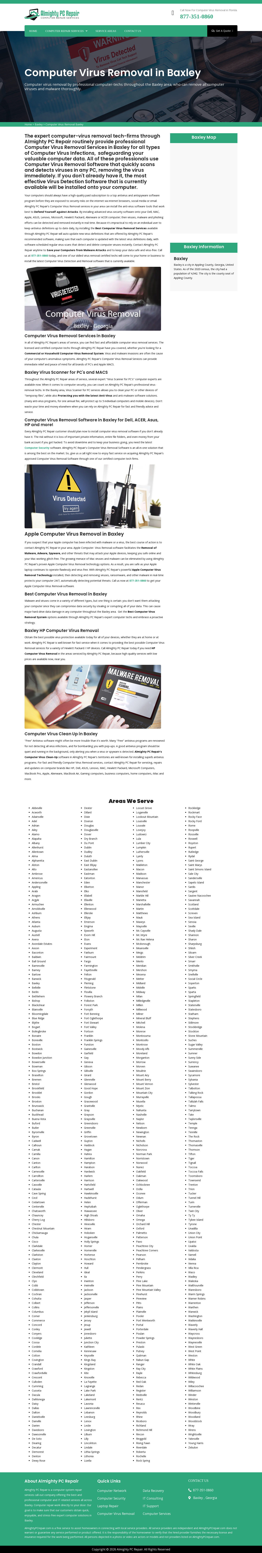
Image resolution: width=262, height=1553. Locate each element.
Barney (36, 970)
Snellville (193, 974)
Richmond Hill (144, 1430)
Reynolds (141, 1412)
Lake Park (90, 1390)
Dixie (87, 816)
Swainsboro (195, 1071)
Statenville (194, 1005)
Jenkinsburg (91, 1316)
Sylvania (193, 1079)
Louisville (141, 821)
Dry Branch (90, 838)
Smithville (193, 965)
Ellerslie (88, 913)
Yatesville (193, 1438)
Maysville (141, 926)
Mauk (139, 917)
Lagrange (89, 1386)
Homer (88, 1246)
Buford (36, 1123)
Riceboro (141, 1421)
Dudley (88, 852)
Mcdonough (143, 943)
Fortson (88, 1031)
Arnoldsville (38, 908)
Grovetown (90, 1136)
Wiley (191, 1381)
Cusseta (36, 1390)
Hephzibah (90, 1206)
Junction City (91, 1342)
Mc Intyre (141, 935)
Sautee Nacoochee (199, 895)
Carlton (36, 1167)
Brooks (36, 1097)
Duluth (88, 856)
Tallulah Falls (195, 1101)
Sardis (191, 887)
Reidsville (141, 1395)
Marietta (141, 900)
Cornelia (36, 1351)
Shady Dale (195, 930)
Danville (36, 1421)
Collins (35, 1307)
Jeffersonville (91, 1307)
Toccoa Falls (195, 1171)
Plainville (141, 1311)
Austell (36, 935)
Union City (194, 1233)
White (191, 1360)
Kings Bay (90, 1360)
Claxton (36, 1259)
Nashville (141, 1114)
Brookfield (38, 1088)
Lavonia (88, 1403)
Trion (191, 1189)
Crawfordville (39, 1373)
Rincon (140, 1434)
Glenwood (90, 1084)
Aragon (36, 895)
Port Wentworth (145, 1320)
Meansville (142, 948)
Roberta (141, 1452)
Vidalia (192, 1259)
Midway (140, 992)
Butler (35, 1127)
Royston (193, 843)
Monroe (141, 1031)
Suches (192, 1040)
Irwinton (89, 1281)
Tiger (191, 1158)
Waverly (193, 1325)
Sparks (192, 987)
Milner (139, 1014)
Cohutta (36, 1298)
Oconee (140, 1193)
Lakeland (89, 1395)
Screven (193, 913)
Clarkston (37, 1254)
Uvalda (192, 1246)
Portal (139, 1325)
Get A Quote (222, 30)
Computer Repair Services (64, 31)
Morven (140, 1066)
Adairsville (37, 816)
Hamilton (89, 1158)
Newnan (141, 1136)
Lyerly (139, 856)
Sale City (193, 873)
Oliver (139, 1211)
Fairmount (90, 957)
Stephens (193, 1018)
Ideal (87, 1272)
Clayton (36, 1263)
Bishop (36, 1000)
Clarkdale (37, 1246)
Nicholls (140, 1141)
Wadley (192, 1276)
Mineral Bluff (143, 1018)
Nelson (140, 1123)
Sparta (192, 992)
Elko (86, 891)
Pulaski (140, 1346)
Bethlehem (38, 996)
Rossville (193, 834)
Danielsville (38, 1417)
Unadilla (193, 1228)
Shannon (193, 935)
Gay (86, 1057)
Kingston (89, 1368)
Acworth (37, 812)
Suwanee (193, 1066)
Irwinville (89, 1285)
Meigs (139, 952)
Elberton (89, 887)
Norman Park (144, 1154)
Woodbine (194, 1408)
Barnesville (38, 965)
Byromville (38, 1132)
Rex (138, 1408)
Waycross (194, 1333)
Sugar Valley (195, 1044)
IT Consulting (153, 1498)
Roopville (193, 830)
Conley (36, 1329)
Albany (36, 843)
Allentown (37, 852)
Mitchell (140, 1022)
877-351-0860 (196, 16)
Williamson (194, 1390)
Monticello (142, 1040)
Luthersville (142, 852)
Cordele (36, 1346)
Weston (192, 1355)
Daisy (35, 1403)
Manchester (143, 882)
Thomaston (195, 1141)
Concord (37, 1325)
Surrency (193, 1062)
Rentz (139, 1399)
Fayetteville (90, 970)
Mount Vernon (144, 1084)
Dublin (88, 847)
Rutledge (193, 852)
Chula (35, 1237)
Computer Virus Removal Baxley (64, 124)
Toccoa (192, 1167)
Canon (35, 1158)
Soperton (193, 983)
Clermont (37, 1268)
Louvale (140, 825)
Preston (140, 1342)
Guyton (88, 1141)
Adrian (35, 825)
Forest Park (91, 1005)
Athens (36, 917)
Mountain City (144, 1092)
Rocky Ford (195, 821)
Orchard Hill (143, 1224)
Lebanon (89, 1412)
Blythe (35, 1022)
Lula (138, 838)
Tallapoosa (194, 1097)
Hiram (87, 1228)
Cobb (35, 1285)
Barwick (36, 979)
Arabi (35, 891)
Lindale (88, 1447)
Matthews (142, 913)
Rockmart (194, 812)
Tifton (191, 1154)
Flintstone (90, 987)
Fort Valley (90, 1027)
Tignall (192, 1162)
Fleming (88, 983)
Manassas (142, 878)
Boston (36, 1044)
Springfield (194, 996)
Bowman (37, 1066)
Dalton (36, 1412)
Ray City (141, 1368)
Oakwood (142, 1180)
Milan (139, 996)
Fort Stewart (91, 1022)
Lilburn (88, 1434)
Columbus (38, 1311)
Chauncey (37, 1215)
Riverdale (141, 1447)
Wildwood (194, 1377)
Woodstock (195, 1421)
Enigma (88, 926)
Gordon (88, 1092)
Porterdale (142, 1329)
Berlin (35, 992)
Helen (87, 1202)
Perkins (140, 1272)
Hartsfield (89, 1184)
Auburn (36, 926)
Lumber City (143, 843)
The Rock (193, 1136)
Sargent (192, 891)
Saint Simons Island (199, 869)
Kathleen (89, 1346)
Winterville (194, 1403)
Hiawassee (90, 1211)
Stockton (193, 1031)
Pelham (140, 1259)
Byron (35, 1136)
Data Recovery (153, 1490)
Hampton (89, 1162)
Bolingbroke (39, 1031)
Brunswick (38, 1106)
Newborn (141, 1127)
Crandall (36, 1364)
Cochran (37, 1294)
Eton (87, 939)
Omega (140, 1219)
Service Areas (106, 31)
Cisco (35, 1241)
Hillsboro (89, 1219)
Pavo (139, 1241)
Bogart (36, 1027)
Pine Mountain (144, 1285)
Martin (140, 908)
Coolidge (37, 1338)
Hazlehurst (90, 1198)
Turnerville (194, 1206)
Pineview (141, 1298)
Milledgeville (143, 1000)
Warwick (193, 1311)
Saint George (196, 860)
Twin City (193, 1211)
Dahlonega (38, 1399)
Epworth (89, 930)
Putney (140, 1351)
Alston (35, 865)
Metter (140, 979)
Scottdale (193, 908)
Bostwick (37, 1049)
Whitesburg (195, 1373)
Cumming (37, 1386)
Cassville (37, 1184)
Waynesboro (195, 1338)
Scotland (193, 904)
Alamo (35, 834)
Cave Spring (39, 1193)
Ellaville (88, 900)
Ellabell (88, 895)
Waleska (193, 1281)
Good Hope (91, 1088)
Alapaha (36, 838)
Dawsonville (39, 1434)
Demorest (38, 1452)
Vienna (192, 1263)
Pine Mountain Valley (148, 1289)
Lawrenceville (92, 1408)
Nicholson (142, 1145)
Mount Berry (143, 1079)
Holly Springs (91, 1241)
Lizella (87, 1460)
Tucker (192, 1193)
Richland (141, 1425)
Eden (87, 882)
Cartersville (38, 1180)
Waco (191, 1272)
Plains (139, 1307)
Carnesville (38, 1171)
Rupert (192, 847)
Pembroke (142, 1263)
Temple (192, 1123)
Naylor (140, 1119)
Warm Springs (196, 1294)
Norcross (141, 1149)
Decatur (36, 1447)
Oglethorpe (142, 1206)
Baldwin (36, 957)
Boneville (37, 1040)
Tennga (192, 1127)
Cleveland (37, 1272)
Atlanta (36, 922)
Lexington (90, 1430)
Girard (87, 1075)
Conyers (36, 1333)
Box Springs (39, 1071)
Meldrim (141, 957)
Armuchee (38, 904)
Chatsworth (38, 1211)
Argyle (35, 900)
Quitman (141, 1355)
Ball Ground (39, 961)
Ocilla (139, 1189)
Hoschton (90, 1259)
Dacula (36, 1395)
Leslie (87, 1425)
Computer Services (157, 1513)
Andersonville (39, 882)
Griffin (87, 1132)
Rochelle (141, 1456)
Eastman (89, 873)
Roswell (192, 838)
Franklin (88, 1035)
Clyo (34, 1281)
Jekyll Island (91, 1311)
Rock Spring (143, 1460)
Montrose (142, 1044)
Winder (192, 1395)
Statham (193, 1014)
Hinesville (89, 1224)
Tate (191, 1114)
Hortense (89, 1254)
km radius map (204, 188)
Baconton (37, 952)
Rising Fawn (143, 1443)
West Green (195, 1346)
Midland (140, 983)
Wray (191, 1425)
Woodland (194, 1417)
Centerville (38, 1206)
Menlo (140, 961)
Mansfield (142, 891)
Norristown (142, 1158)
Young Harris (195, 1443)
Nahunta (141, 1110)
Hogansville (91, 1237)
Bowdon (37, 1053)
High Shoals (91, 1215)
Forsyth (88, 1009)
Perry (139, 1276)
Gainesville (90, 1049)
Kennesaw (90, 1351)
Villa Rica (193, 1268)
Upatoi (192, 1241)
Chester (36, 1224)
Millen (139, 1005)
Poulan (140, 1333)
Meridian (141, 965)
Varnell (192, 1254)
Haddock (89, 1145)
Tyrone (192, 1224)
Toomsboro (195, 1176)
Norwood (141, 1162)
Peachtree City (144, 1246)
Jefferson (89, 1303)
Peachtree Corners (147, 1250)
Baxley (39, 124)
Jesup (87, 1325)
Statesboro (194, 1009)
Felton (88, 974)
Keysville (89, 1355)
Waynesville (195, 1342)
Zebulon (193, 1447)
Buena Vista (39, 1119)
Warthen (193, 1307)
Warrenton (194, 1303)
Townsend (194, 1180)
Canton (36, 1162)
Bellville (36, 987)
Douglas (89, 825)
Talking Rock (195, 1092)
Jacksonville (91, 1294)
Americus (37, 878)
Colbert (36, 1303)
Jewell (87, 1329)
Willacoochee (196, 1386)
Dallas (35, 1408)
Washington (195, 1316)
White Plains (195, 1368)
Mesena (141, 974)
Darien (36, 1425)
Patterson (142, 1237)
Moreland (141, 1053)
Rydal (191, 856)
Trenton (193, 1184)
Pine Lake (142, 1281)
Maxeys (140, 922)
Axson (35, 948)
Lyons (139, 860)
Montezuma (143, 1035)
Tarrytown (194, 1110)
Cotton (36, 1355)
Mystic (140, 1106)
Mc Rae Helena (145, 939)
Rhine (139, 1417)
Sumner (192, 1053)
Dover (87, 834)
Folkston (89, 1000)
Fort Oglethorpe (93, 1018)
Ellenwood (90, 908)
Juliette (88, 1338)
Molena (140, 1027)
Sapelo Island (196, 882)
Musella (140, 1101)
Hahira (88, 1154)
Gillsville (88, 1071)
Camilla (36, 1154)
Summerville (195, 1049)
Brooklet (37, 1092)
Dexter (88, 808)
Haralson (89, 1167)
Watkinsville (195, 1320)
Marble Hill (142, 895)
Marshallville (143, 904)
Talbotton (194, 1088)
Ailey (34, 830)
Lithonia (89, 1456)
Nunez (140, 1167)
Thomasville (195, 1145)
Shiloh (191, 948)
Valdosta (193, 1250)
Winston (193, 1399)
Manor (140, 887)
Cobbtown (38, 1289)
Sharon (192, 939)
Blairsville (37, 1009)
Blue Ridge (38, 1018)
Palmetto (141, 1233)
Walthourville (195, 1285)
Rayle (139, 1373)
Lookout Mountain (147, 816)
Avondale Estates (42, 943)
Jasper (87, 1298)
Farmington (91, 965)
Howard (88, 1263)
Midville (140, 987)
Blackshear (38, 1005)
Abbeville (37, 808)
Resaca (140, 1403)
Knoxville (89, 1377)
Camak (36, 1149)
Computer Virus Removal (116, 1513)
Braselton (37, 1075)
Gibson (88, 1066)
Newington (142, 1132)
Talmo (192, 1106)
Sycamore (194, 1075)
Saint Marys (195, 865)
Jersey (87, 1320)
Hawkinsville (91, 1193)
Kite (86, 1373)
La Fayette (90, 1381)
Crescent (37, 1377)
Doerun (88, 821)
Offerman (141, 1202)
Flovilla (88, 992)
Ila (85, 1276)
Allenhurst (37, 847)
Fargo (87, 961)
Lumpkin (141, 847)
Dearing (36, 1443)
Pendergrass (143, 1268)
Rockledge (194, 808)
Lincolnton (90, 1443)
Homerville (90, 1250)
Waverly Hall (195, 1329)
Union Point (195, 1237)
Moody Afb (142, 1049)
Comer (36, 1316)
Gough (88, 1097)
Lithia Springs (92, 1452)
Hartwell (89, 1189)
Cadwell (36, 1141)
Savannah (194, 900)
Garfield (88, 1053)
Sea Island (194, 917)
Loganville (142, 812)
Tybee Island (195, 1219)
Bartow (36, 974)
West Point (194, 1351)
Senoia (192, 922)
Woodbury (194, 1412)
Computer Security (111, 1498)
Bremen (36, 1079)
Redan (140, 1386)
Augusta (36, 930)
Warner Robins (197, 1298)
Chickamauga (40, 1233)
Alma (35, 856)
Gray (87, 1110)
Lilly (86, 1438)
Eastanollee (91, 869)
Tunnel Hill (194, 1198)
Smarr (191, 961)
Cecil (34, 1198)
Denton (36, 1456)
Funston (89, 1044)
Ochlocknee (143, 1184)
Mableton (141, 865)
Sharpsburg (195, 943)
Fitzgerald (90, 979)
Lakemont (90, 1399)
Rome (191, 825)
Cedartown (38, 1202)
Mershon (141, 970)
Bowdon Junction (42, 1057)
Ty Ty (191, 1215)
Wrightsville (195, 1434)
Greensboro (91, 1123)
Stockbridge (195, 1027)
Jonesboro (90, 1333)
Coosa (35, 1342)
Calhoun (36, 1145)
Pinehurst (141, 1294)
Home (33, 31)
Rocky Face (195, 816)
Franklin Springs (93, 1040)
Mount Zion (143, 1088)
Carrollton (37, 1176)
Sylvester (193, 1084)
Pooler (140, 1316)
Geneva (88, 1062)
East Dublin (90, 860)
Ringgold (141, 1438)
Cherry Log (38, 1219)
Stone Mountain (197, 1035)
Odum (139, 1198)
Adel (34, 821)
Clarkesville (38, 1250)
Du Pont (89, 843)
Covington (38, 1360)
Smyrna (192, 970)
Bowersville (38, 1062)
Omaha (140, 1215)
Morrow (141, 1062)
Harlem (88, 1176)
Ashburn (36, 913)
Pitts (138, 1303)
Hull (86, 1268)
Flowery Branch (93, 996)
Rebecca (141, 1377)
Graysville (89, 1119)
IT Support (151, 1506)
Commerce (38, 1320)
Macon (140, 869)
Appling (36, 887)
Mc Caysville (143, 930)
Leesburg (89, 1417)
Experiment (90, 948)
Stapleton (194, 1000)
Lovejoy (141, 830)
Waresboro (194, 1289)
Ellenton (89, 904)
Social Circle (195, 979)
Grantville (89, 1106)
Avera (35, 939)
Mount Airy (142, 1075)
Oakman (141, 1176)
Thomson (194, 1149)
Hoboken (89, 1233)
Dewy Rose (38, 1460)
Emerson (89, 922)
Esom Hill (89, 935)
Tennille (192, 1132)
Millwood (141, 1009)
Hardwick (89, 1171)
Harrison (89, 1180)
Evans (87, 943)
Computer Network (111, 1490)
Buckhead (37, 1114)
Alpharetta (38, 860)
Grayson (89, 1114)
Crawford (37, 1368)
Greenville (90, 1127)
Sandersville (195, 878)
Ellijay (87, 917)
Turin (191, 1202)
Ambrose (37, 873)
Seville (192, 926)
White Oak (194, 1364)
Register (141, 1390)
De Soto (37, 1438)
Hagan (88, 1149)
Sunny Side (194, 1057)
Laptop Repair (107, 1506)
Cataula (36, 1189)
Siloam (192, 952)
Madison (141, 873)
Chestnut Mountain (43, 1228)
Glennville (89, 1079)
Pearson (141, 1254)
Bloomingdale (40, 1014)
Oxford (140, 1228)
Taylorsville (194, 1119)
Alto (34, 869)
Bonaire (36, 1035)
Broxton (36, 1101)
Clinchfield (38, 1276)
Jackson (88, 1289)
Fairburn (89, 952)
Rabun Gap (142, 1360)
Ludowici (141, 834)
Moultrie (141, 1071)
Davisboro (38, 1430)
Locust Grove (144, 808)
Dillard (88, 812)
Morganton (142, 1057)
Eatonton (89, 878)
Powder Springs (145, 1338)
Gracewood (91, 1101)
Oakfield (141, 1171)
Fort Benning (91, 1014)
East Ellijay (90, 865)
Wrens (192, 1430)
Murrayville (142, 1097)
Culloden (37, 1381)
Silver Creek (195, 957)
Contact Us (132, 31)
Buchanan (38, 1110)
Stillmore (193, 1022)
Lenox (87, 1421)
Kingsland (89, 1364)
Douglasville (91, 830)
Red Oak (141, 1381)
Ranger (140, 1364)
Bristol (35, 1084)
